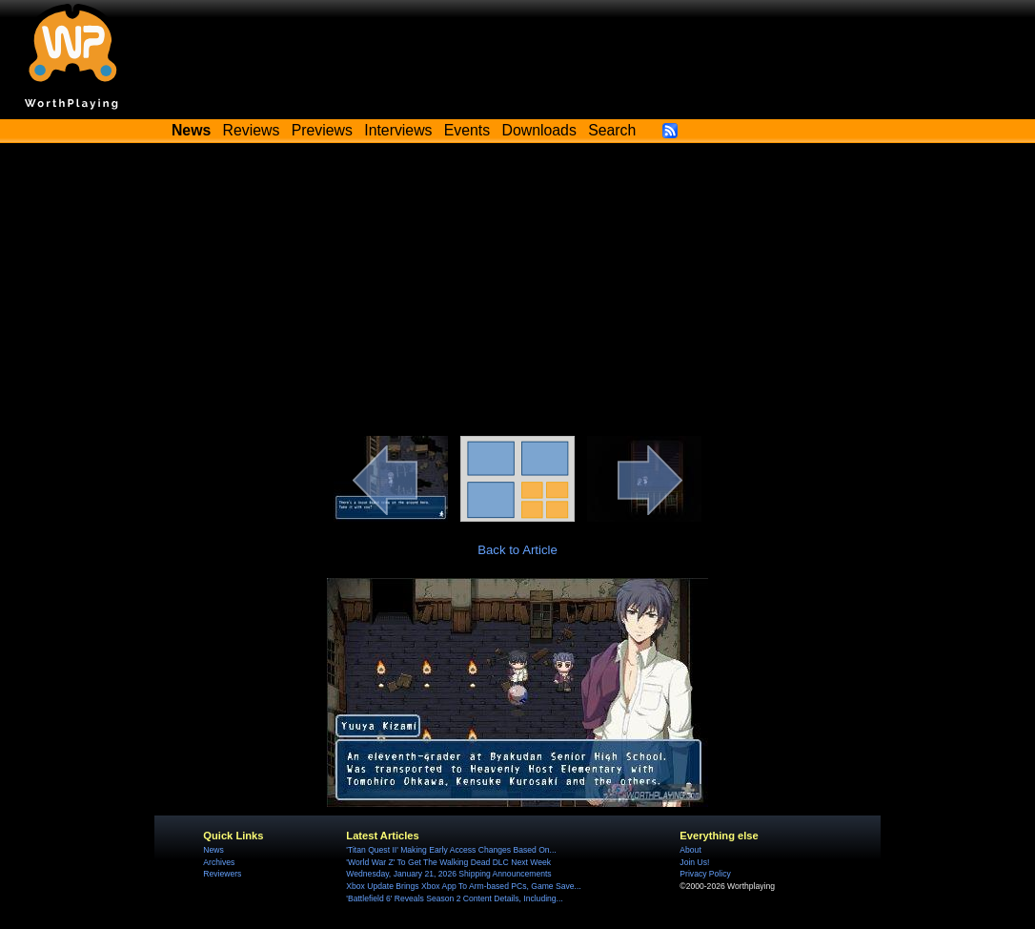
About (690, 850)
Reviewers (222, 873)
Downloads (539, 130)
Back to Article (517, 550)
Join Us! (694, 862)
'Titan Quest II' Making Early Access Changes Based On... (451, 850)
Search (612, 130)
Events (467, 130)
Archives (218, 862)
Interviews (398, 130)
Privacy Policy (705, 873)
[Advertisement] (517, 292)
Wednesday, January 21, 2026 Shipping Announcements (448, 873)
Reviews (251, 130)
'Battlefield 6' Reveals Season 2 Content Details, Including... (454, 898)
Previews (322, 130)
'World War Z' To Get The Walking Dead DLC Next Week (448, 862)
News (213, 850)
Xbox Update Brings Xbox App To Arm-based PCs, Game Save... (463, 886)
